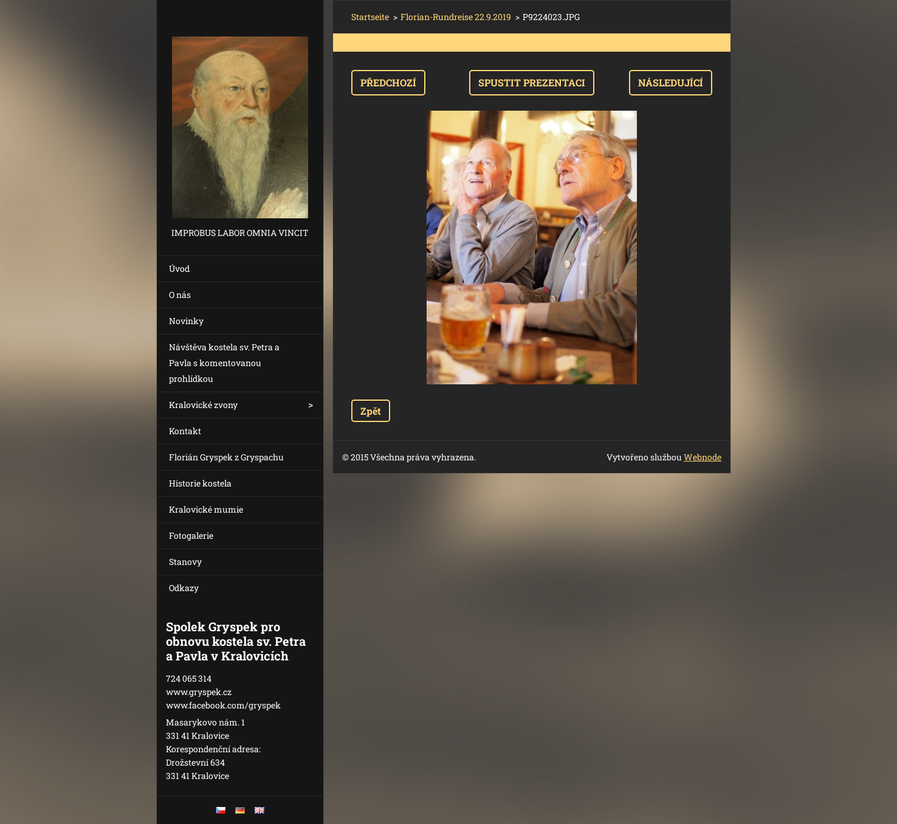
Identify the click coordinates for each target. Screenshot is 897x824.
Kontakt (185, 431)
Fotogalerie (191, 535)
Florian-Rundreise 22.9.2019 (455, 17)
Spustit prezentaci (531, 82)
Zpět (370, 410)
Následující (670, 82)
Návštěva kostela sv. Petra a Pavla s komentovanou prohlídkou (224, 362)
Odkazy (184, 588)
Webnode (702, 457)
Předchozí (388, 82)
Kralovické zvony (203, 404)
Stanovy (185, 561)
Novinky (186, 321)
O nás (180, 294)
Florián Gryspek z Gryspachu (226, 457)
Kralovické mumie (206, 509)
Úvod (179, 268)
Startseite (370, 17)
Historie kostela (200, 483)
